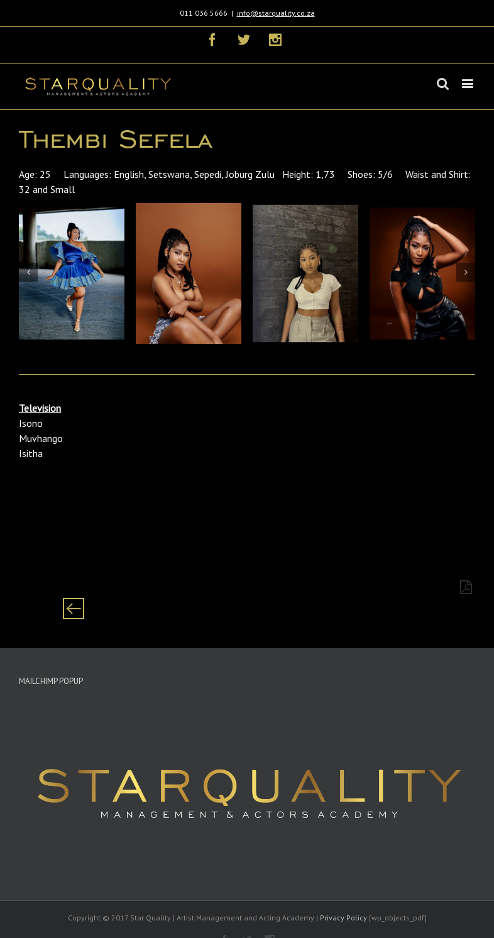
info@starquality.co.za (276, 13)
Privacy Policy (343, 917)
